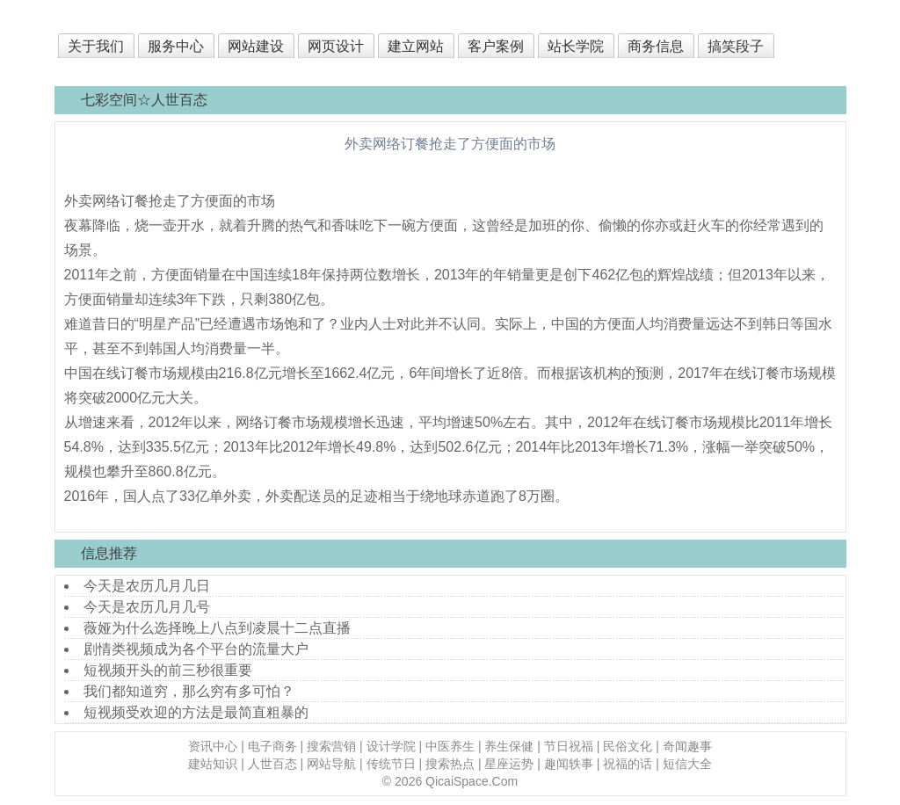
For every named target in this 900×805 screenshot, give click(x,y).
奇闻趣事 (687, 746)
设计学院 (391, 746)
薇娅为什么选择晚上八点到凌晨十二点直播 (217, 627)
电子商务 (272, 746)
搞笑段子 (736, 46)
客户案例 (496, 46)
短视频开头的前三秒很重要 (167, 670)
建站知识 (212, 764)
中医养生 (450, 746)
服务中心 (176, 46)
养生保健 (508, 746)
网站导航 (331, 764)
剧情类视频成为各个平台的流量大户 (195, 649)
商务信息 (656, 46)
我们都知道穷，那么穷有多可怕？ (188, 691)
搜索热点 (450, 764)
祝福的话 (627, 764)
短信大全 (687, 764)
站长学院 (576, 46)
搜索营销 (331, 746)
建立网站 (416, 46)
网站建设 (256, 46)
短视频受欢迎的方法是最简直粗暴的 (195, 712)
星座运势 (508, 764)
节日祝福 (568, 746)
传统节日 (391, 764)
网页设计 (336, 46)
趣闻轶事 (568, 764)
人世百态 (272, 764)
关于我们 (96, 46)
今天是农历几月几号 (146, 606)
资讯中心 (212, 746)
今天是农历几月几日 (146, 585)
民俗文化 (627, 746)
